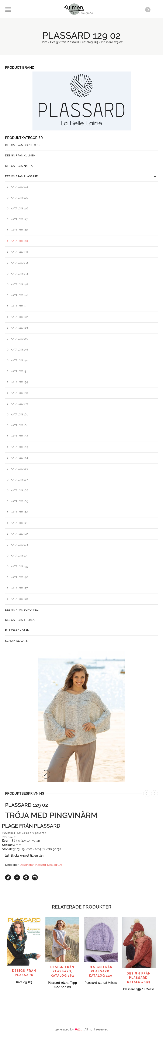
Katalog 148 (19, 349)
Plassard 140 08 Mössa (101, 982)
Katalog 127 (19, 219)
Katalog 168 (19, 490)
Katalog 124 (19, 186)
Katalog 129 (90, 42)
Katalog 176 (19, 577)
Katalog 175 (19, 566)
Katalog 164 (19, 457)
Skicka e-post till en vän (27, 855)
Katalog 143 (19, 327)
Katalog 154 (19, 381)
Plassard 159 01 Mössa (139, 989)
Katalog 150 (19, 360)
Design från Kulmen (20, 155)
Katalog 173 (19, 544)
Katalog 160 (19, 414)
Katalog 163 (19, 447)
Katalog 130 (19, 251)
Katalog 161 (19, 425)
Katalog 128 (19, 230)
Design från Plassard (64, 42)
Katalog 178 (19, 598)
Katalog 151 (19, 371)
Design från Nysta (19, 165)
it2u (80, 1029)
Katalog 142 (19, 316)
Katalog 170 (19, 512)
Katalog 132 (19, 262)
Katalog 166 (19, 468)
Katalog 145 (19, 338)
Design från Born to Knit (24, 145)
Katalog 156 (19, 392)
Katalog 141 (19, 306)
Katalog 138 (19, 284)
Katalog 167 (19, 479)
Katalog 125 (19, 197)
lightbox (46, 774)
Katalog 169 (19, 501)
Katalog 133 (19, 273)
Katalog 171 (19, 522)
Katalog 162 (19, 436)
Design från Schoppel (21, 609)
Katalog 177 (19, 588)
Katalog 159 (19, 403)
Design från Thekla (20, 619)
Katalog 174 (19, 555)
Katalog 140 (19, 295)
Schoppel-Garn (16, 640)
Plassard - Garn (17, 630)
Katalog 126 (19, 208)
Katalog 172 (19, 533)
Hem (44, 42)
